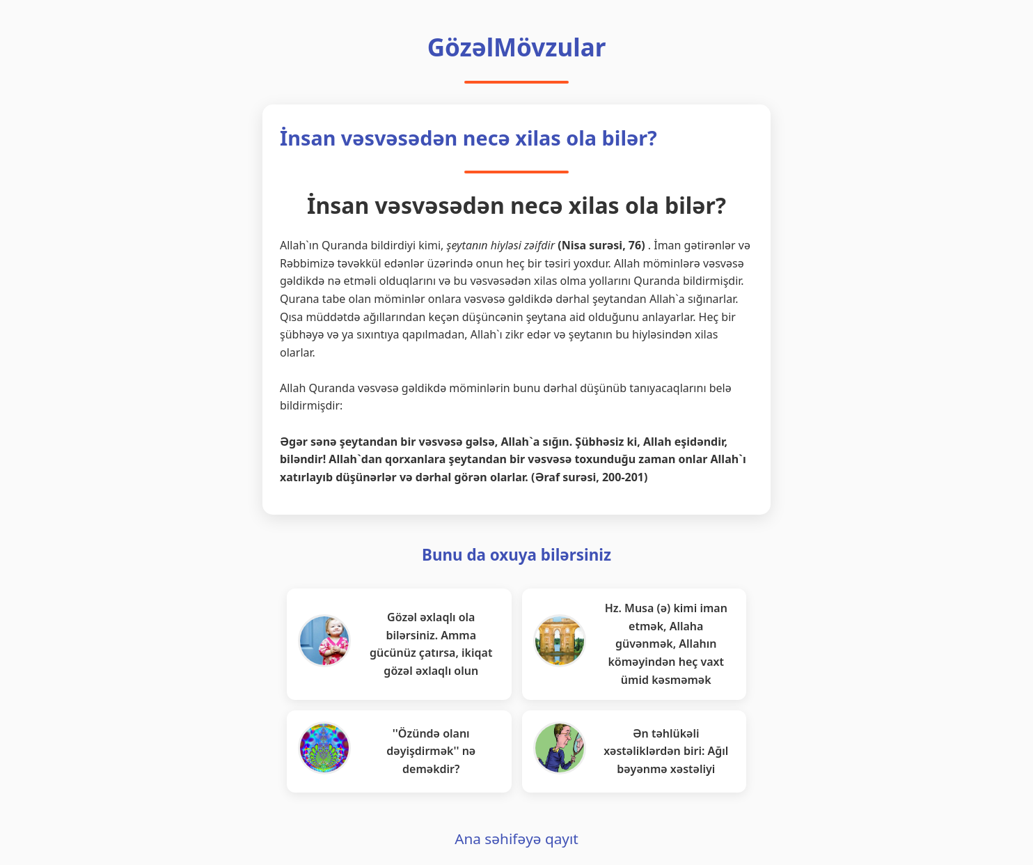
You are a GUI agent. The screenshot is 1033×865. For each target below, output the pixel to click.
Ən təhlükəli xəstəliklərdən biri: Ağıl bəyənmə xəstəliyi (666, 751)
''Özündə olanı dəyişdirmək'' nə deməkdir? (430, 751)
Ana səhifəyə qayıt (516, 838)
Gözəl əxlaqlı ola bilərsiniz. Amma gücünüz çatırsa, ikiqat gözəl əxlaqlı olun (431, 643)
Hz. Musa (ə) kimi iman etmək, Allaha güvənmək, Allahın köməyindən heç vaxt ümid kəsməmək (666, 643)
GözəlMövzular (516, 47)
